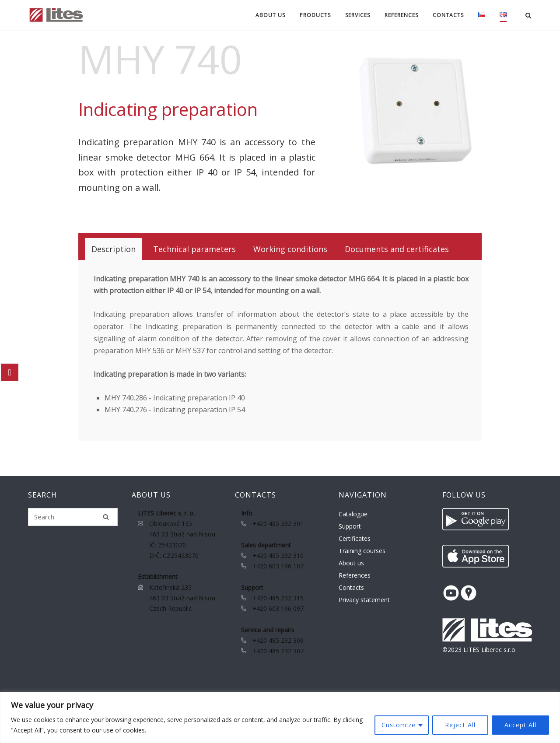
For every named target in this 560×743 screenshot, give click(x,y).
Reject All (460, 725)
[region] (280, 717)
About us (270, 15)
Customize (399, 725)
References (401, 15)
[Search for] (73, 517)
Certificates (355, 538)
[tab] (113, 249)
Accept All (520, 725)
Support (350, 526)
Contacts (448, 15)
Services (357, 15)
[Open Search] (528, 16)
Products (315, 15)
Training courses (362, 551)
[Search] (106, 517)
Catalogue (353, 514)
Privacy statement (364, 600)
